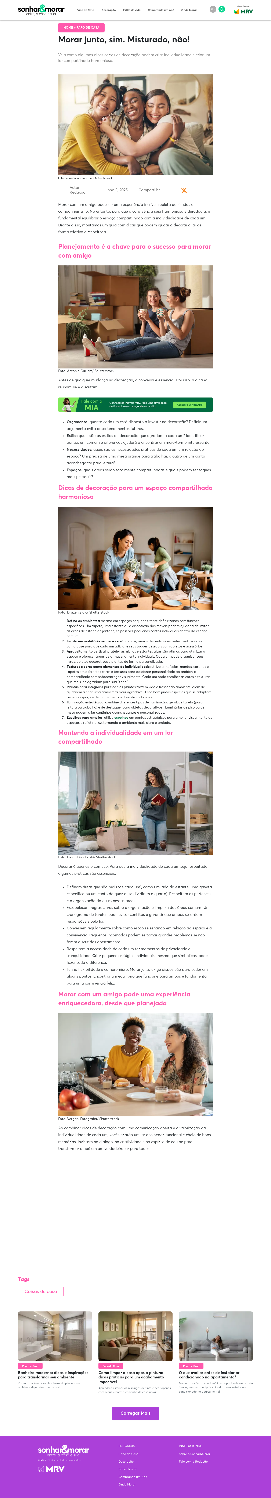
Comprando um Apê (161, 10)
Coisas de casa (41, 1291)
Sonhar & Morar (41, 6)
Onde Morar (189, 10)
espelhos (121, 717)
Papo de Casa (85, 10)
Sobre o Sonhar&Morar (194, 1454)
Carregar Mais (135, 1414)
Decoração (108, 10)
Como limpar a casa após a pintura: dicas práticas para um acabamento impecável (131, 1377)
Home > (70, 27)
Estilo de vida (132, 10)
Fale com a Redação (193, 1461)
